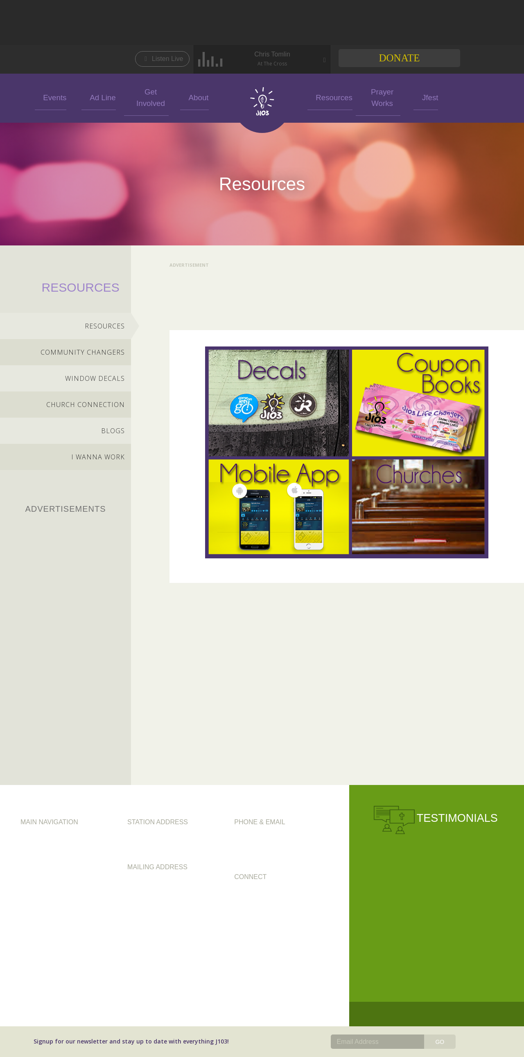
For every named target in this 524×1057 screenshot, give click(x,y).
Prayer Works (378, 96)
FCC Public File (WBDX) (54, 902)
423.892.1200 (253, 839)
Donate (399, 57)
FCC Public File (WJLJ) (52, 913)
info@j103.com (256, 859)
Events (51, 96)
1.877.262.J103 (282, 849)
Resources (329, 96)
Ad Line (99, 96)
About (194, 96)
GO (439, 1042)
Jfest (425, 96)
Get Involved (146, 96)
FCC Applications (45, 892)
